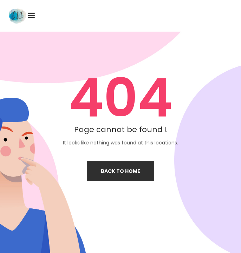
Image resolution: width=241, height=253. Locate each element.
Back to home (120, 171)
